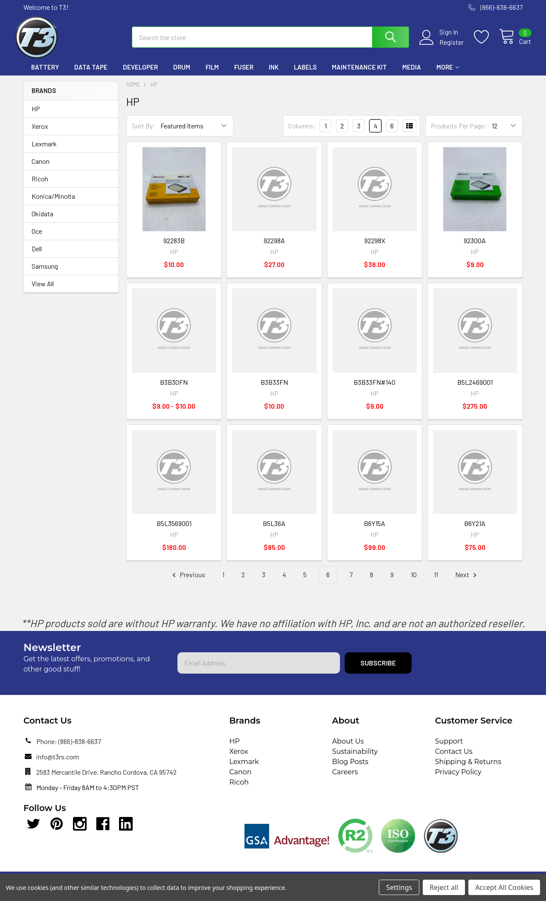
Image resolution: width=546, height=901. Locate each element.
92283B (174, 247)
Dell (37, 255)
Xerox (40, 132)
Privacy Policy (458, 778)
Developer (140, 74)
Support (449, 748)
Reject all (444, 887)
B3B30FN (174, 388)
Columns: (302, 132)
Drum (181, 74)
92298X (374, 247)
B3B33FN (274, 388)
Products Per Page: (459, 132)
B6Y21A (474, 530)
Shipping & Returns (468, 768)
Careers (345, 778)
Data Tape (90, 74)
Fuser (243, 74)
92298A (274, 247)
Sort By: (143, 132)
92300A (475, 247)
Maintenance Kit (359, 74)
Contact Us (454, 758)
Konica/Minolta (53, 202)
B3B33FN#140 (374, 388)
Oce (37, 237)
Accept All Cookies (504, 887)
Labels (305, 74)
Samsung (45, 272)
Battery (45, 74)
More (447, 74)
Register (443, 47)
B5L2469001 (475, 388)
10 (414, 581)
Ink (274, 74)
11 (436, 581)
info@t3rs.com (57, 763)
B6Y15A (374, 530)
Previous (187, 581)
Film (212, 74)
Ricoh (40, 185)
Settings (399, 887)
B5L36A (274, 530)
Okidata (42, 220)
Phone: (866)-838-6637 (68, 748)
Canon (40, 167)
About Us (348, 748)
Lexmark (44, 150)
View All (43, 290)
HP (36, 115)
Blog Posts (350, 768)
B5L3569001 (174, 530)
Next (467, 581)
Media (411, 74)
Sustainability (355, 758)
